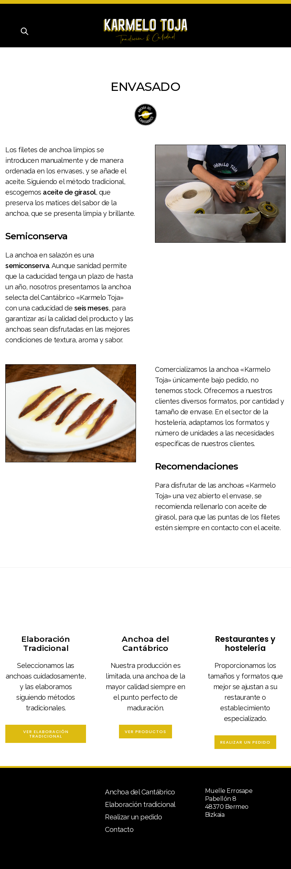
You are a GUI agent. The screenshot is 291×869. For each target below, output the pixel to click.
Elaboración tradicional (140, 804)
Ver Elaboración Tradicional (46, 734)
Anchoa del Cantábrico (140, 792)
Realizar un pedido (245, 742)
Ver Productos (145, 732)
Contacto (119, 829)
